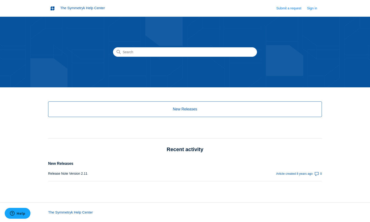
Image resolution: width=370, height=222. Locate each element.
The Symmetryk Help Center (70, 212)
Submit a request (288, 8)
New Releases (60, 163)
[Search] (185, 52)
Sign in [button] (312, 8)
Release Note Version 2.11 (68, 173)
